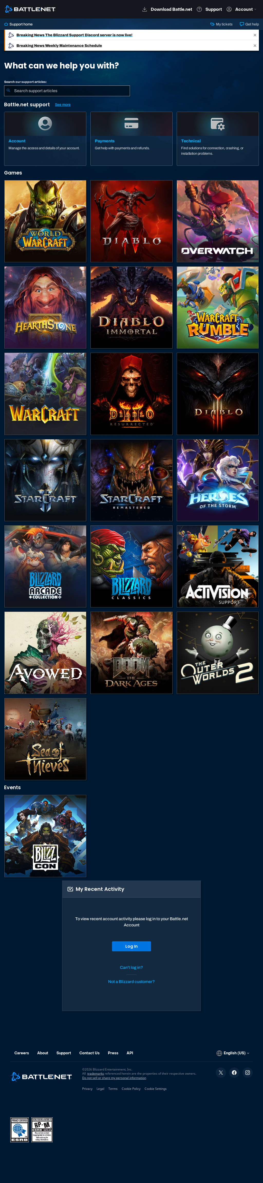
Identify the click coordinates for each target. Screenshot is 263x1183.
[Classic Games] (131, 566)
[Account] (45, 139)
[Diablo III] (217, 393)
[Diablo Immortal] (131, 307)
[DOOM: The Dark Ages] (131, 652)
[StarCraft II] (45, 480)
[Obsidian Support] (45, 652)
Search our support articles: (25, 82)
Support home (18, 24)
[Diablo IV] (131, 221)
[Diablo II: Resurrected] (131, 393)
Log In (131, 946)
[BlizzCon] (45, 836)
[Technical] (218, 139)
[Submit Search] (8, 90)
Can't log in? (131, 967)
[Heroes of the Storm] (217, 480)
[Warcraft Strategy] (45, 393)
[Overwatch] (217, 221)
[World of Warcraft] (45, 221)
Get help (249, 24)
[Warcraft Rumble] (217, 307)
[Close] (255, 35)
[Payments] (131, 139)
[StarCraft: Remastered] (131, 480)
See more (63, 105)
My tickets (221, 24)
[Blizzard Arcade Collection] (45, 566)
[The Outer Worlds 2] (217, 652)
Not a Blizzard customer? (131, 981)
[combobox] (67, 90)
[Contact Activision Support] (217, 566)
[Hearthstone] (45, 307)
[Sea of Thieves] (45, 739)
